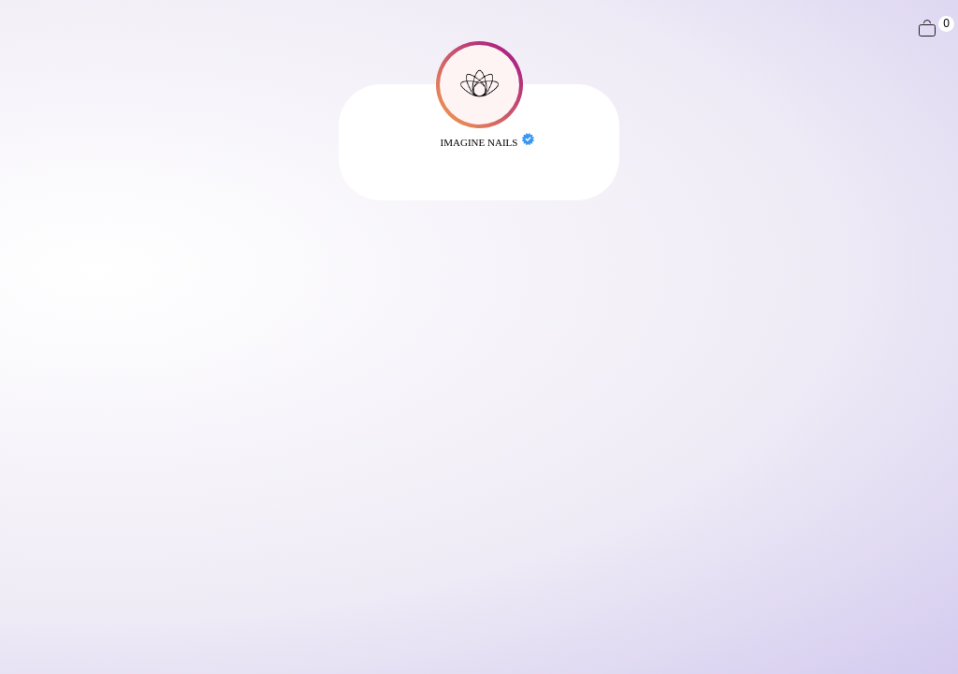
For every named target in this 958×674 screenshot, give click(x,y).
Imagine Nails (479, 142)
